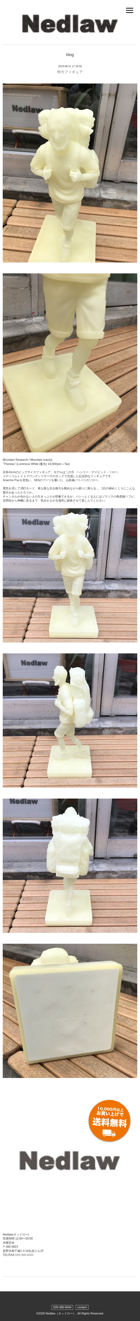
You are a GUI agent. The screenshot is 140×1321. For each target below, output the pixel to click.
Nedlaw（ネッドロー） (61, 1313)
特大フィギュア (70, 72)
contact (82, 1307)
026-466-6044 (24, 1254)
